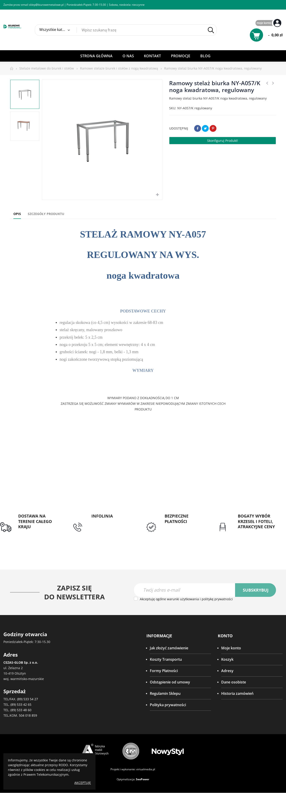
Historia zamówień (237, 693)
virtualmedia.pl (145, 769)
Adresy (227, 670)
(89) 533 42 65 (20, 705)
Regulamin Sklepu (165, 693)
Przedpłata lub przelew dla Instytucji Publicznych (184, 532)
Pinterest (213, 128)
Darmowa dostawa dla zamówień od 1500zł (37, 535)
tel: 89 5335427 (104, 521)
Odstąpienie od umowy (170, 682)
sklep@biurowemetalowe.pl (46, 5)
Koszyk (227, 659)
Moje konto (231, 647)
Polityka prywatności (168, 704)
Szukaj (211, 30)
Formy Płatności (164, 670)
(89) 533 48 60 (20, 710)
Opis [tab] (17, 214)
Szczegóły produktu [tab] (46, 214)
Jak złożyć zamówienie (169, 647)
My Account (269, 23)
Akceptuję (82, 782)
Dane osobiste (233, 682)
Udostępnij (197, 128)
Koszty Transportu (166, 659)
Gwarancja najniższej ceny (256, 535)
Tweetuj (205, 128)
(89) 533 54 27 (27, 699)
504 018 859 (28, 715)
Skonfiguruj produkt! (222, 140)
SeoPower (142, 779)
